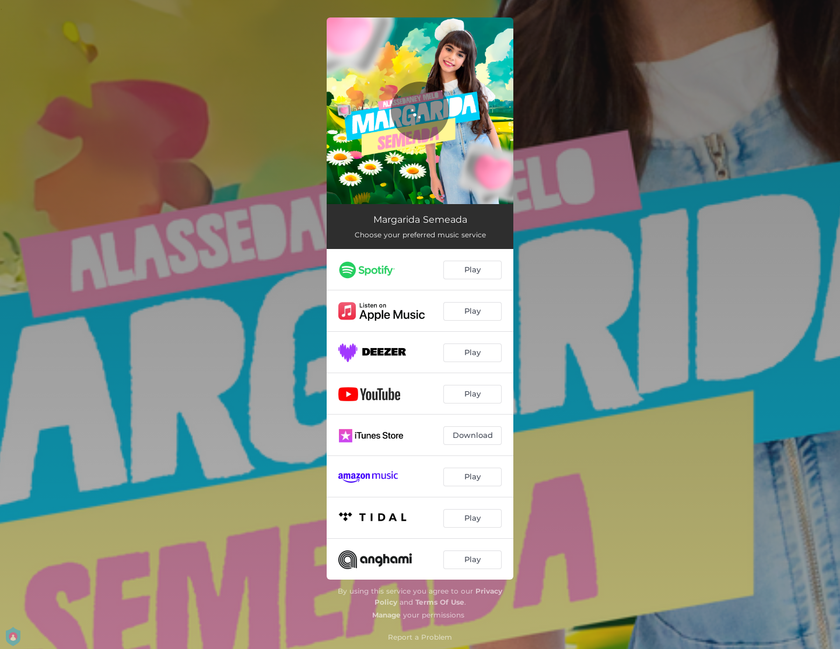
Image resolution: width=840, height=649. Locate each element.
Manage (386, 615)
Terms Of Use (439, 602)
